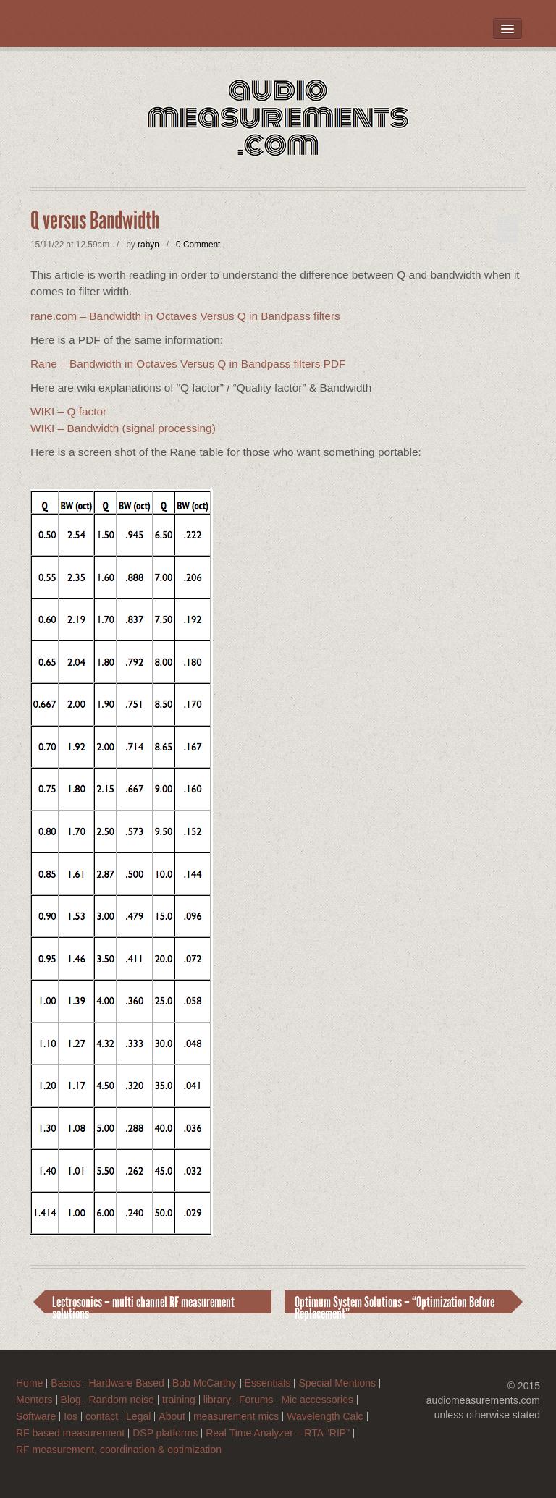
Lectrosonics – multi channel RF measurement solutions (143, 1303)
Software (36, 1416)
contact (101, 1416)
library (217, 1400)
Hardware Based (126, 1383)
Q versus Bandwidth (94, 221)
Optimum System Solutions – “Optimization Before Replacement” (394, 1303)
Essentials (268, 1383)
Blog (71, 1400)
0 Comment (198, 245)
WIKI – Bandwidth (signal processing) (123, 428)
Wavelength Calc (325, 1416)
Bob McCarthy (204, 1383)
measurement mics (236, 1416)
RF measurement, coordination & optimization (119, 1450)
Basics (65, 1383)
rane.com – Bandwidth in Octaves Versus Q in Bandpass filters (185, 316)
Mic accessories (317, 1400)
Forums (256, 1400)
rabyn (148, 245)
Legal (138, 1416)
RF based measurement (70, 1433)
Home (29, 1383)
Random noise (121, 1400)
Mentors (34, 1400)
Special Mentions (337, 1383)
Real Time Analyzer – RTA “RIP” (278, 1433)
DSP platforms (165, 1433)
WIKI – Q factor (68, 411)
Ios (70, 1416)
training (178, 1400)
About (172, 1416)
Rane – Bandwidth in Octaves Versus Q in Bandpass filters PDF (187, 363)
